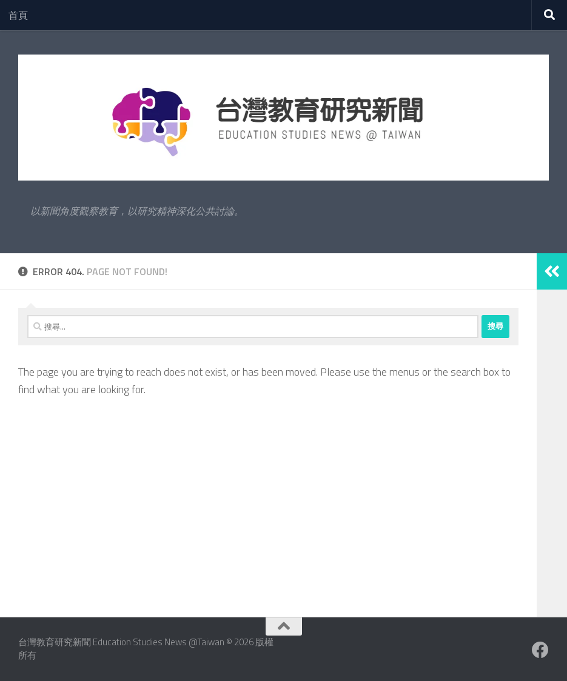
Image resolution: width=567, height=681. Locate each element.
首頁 (18, 15)
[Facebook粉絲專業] (540, 650)
